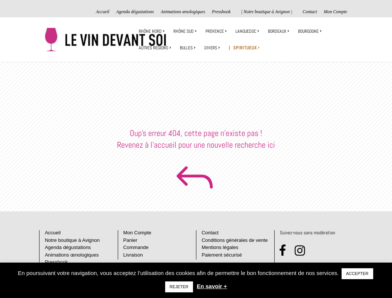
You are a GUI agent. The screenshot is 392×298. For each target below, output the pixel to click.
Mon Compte (335, 11)
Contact (309, 11)
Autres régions (153, 48)
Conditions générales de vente (235, 240)
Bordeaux (277, 31)
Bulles (186, 48)
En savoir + (212, 286)
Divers (210, 48)
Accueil (102, 11)
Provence (214, 31)
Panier (130, 240)
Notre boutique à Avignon (72, 240)
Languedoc (246, 31)
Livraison (133, 255)
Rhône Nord (150, 31)
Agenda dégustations (135, 11)
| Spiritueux (243, 48)
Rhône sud (183, 31)
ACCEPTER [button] (357, 273)
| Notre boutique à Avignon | (266, 11)
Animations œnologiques (183, 11)
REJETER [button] (179, 286)
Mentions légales (220, 247)
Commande (136, 247)
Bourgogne (308, 31)
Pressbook (221, 11)
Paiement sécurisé (222, 255)
